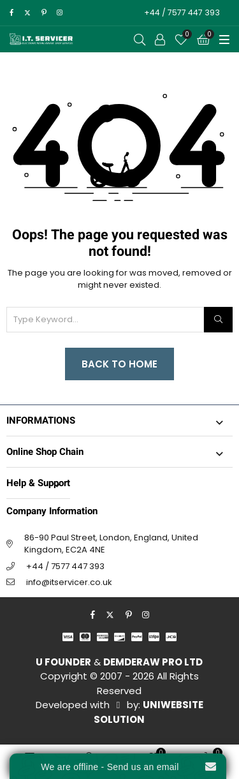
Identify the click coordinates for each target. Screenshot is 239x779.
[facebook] (11, 12)
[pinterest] (44, 12)
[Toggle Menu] (224, 39)
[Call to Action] (160, 39)
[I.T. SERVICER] (41, 39)
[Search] (218, 319)
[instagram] (59, 12)
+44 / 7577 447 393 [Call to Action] (182, 12)
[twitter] (27, 12)
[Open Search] (139, 39)
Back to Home (119, 364)
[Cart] (203, 39)
